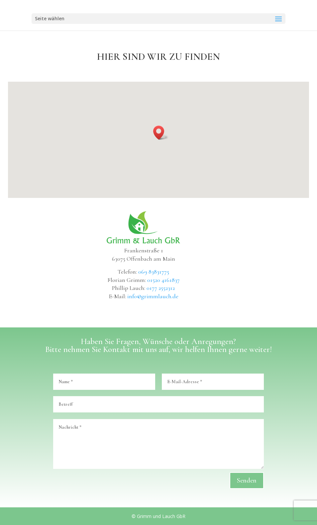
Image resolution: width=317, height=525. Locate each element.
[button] (160, 133)
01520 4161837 (163, 280)
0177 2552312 (161, 288)
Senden (247, 480)
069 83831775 (153, 271)
